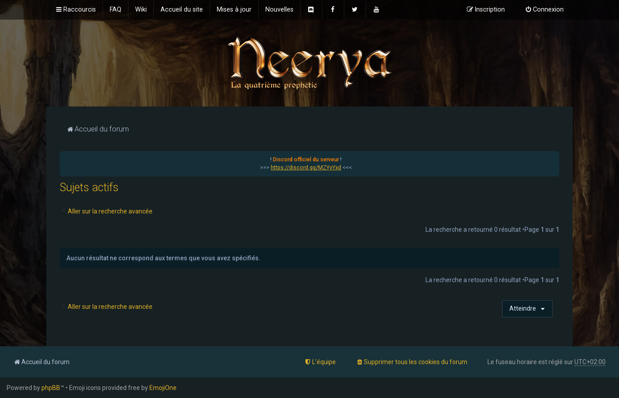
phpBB (50, 387)
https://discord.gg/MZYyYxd (306, 167)
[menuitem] (115, 10)
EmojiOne (163, 387)
